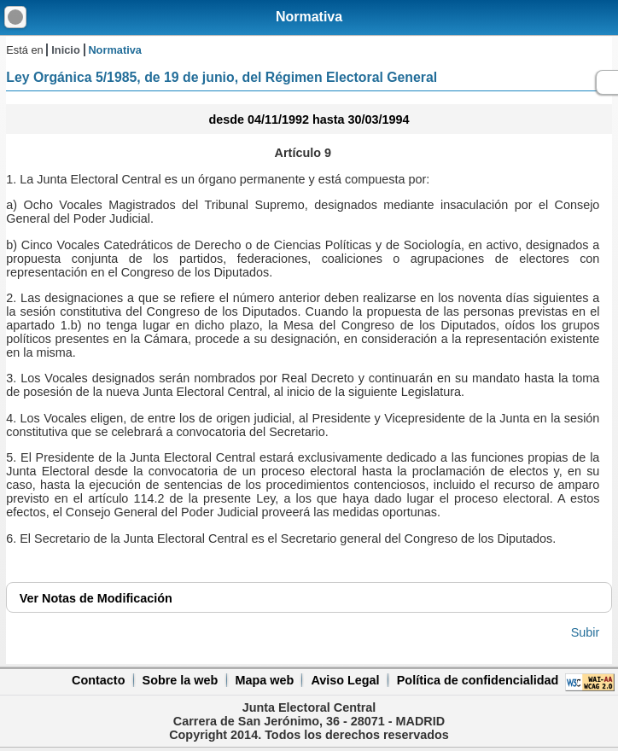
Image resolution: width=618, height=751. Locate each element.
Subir (585, 632)
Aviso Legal (345, 680)
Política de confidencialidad (478, 680)
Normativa (309, 16)
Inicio (65, 50)
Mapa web (264, 680)
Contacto (98, 680)
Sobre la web (181, 680)
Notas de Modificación (96, 598)
